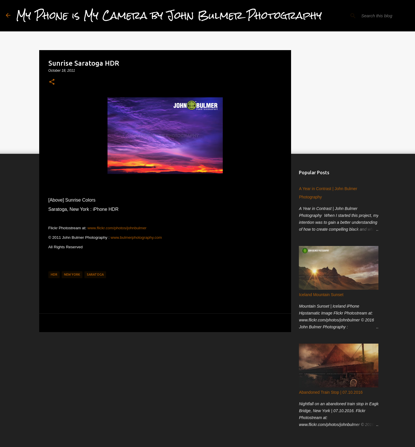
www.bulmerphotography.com (136, 237)
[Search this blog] (380, 16)
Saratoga (95, 274)
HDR (54, 274)
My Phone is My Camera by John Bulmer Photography (169, 15)
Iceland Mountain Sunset (320, 296)
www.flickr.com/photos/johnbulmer (116, 228)
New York (72, 274)
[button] (51, 82)
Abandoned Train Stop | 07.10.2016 (329, 393)
